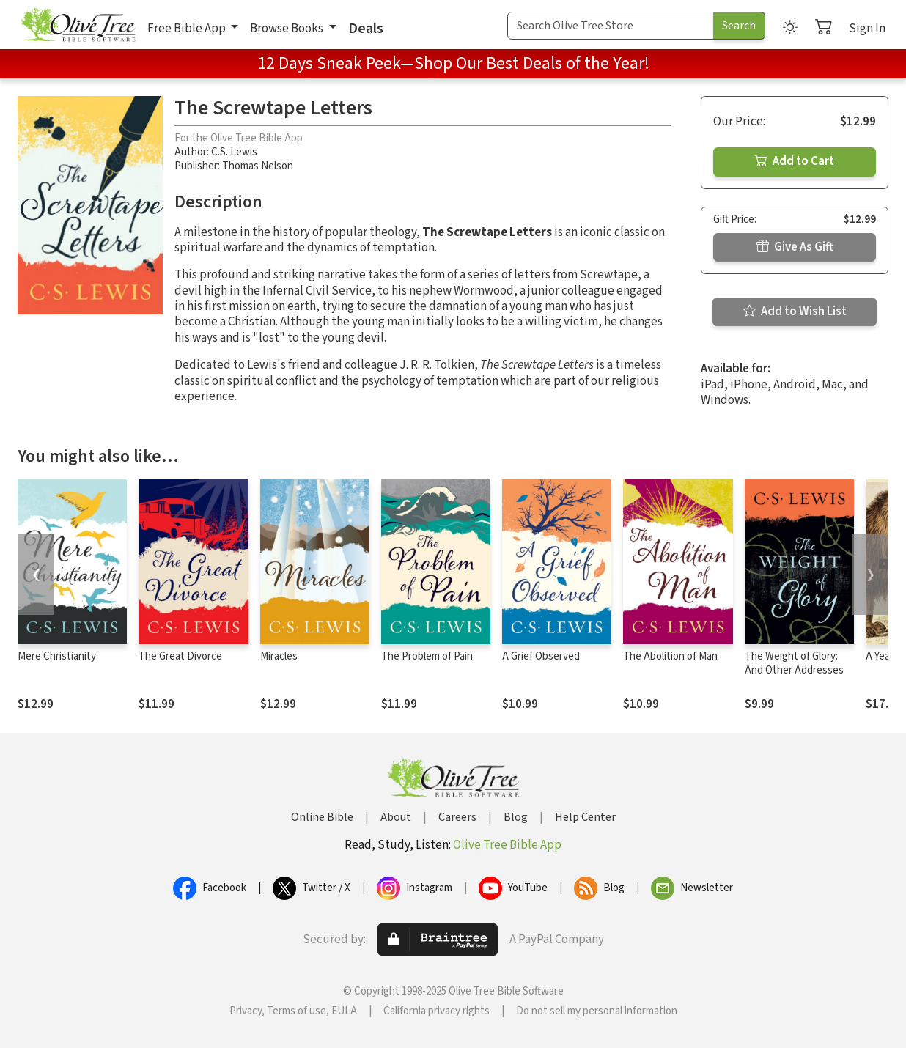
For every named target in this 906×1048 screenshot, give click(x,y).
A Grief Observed (541, 656)
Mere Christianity (57, 656)
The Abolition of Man (670, 656)
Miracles (279, 656)
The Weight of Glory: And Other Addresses (794, 663)
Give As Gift (794, 247)
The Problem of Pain (427, 656)
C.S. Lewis (234, 152)
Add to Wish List (795, 311)
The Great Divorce (180, 656)
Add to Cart (794, 161)
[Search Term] (610, 26)
